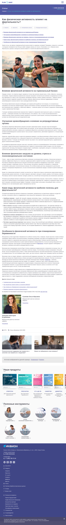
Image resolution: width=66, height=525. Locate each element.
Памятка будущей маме (10, 497)
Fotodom (41, 359)
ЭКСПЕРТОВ (43, 291)
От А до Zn (7, 475)
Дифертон (7, 479)
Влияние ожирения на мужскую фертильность (15, 289)
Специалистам (8, 510)
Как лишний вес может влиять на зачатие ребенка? (16, 284)
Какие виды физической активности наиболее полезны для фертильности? (25, 39)
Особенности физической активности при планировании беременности (24, 42)
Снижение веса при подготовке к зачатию (14, 282)
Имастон (7, 481)
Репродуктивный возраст (41, 27)
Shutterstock (34, 359)
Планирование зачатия (27, 27)
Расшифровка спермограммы (12, 508)
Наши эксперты (8, 515)
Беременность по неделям (11, 504)
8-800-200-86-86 (10, 454)
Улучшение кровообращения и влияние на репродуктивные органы (23, 34)
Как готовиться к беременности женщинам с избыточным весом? (20, 287)
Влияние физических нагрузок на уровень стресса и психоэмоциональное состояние (28, 37)
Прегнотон (15, 27)
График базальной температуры (12, 499)
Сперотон (6, 27)
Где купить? (8, 465)
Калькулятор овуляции (10, 501)
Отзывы (7, 488)
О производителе (9, 512)
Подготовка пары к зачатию (11, 506)
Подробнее (5, 323)
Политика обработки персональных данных (15, 486)
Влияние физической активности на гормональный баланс (20, 32)
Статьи (7, 483)
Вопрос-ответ (8, 491)
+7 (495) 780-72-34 (10, 458)
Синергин (7, 477)
